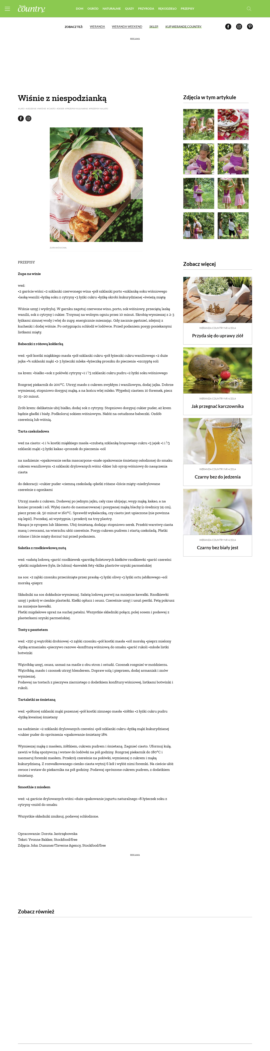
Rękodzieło (167, 8)
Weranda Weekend (127, 26)
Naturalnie (112, 8)
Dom (79, 8)
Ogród (92, 8)
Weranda (97, 26)
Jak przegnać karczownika (217, 403)
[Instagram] (239, 27)
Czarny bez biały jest (217, 544)
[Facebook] (228, 27)
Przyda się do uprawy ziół (217, 332)
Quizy (129, 8)
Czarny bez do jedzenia (218, 474)
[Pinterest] (250, 27)
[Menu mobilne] (7, 9)
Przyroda (146, 8)
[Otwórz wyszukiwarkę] (249, 9)
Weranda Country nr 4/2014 (217, 325)
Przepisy (187, 8)
